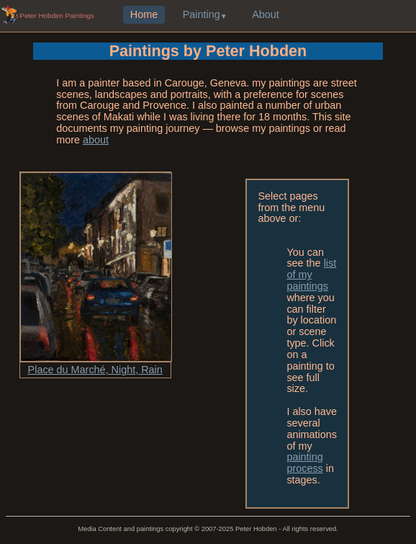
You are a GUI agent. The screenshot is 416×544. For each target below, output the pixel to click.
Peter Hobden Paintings (56, 15)
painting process (304, 462)
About (265, 15)
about (96, 140)
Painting (201, 15)
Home (144, 15)
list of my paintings (311, 274)
